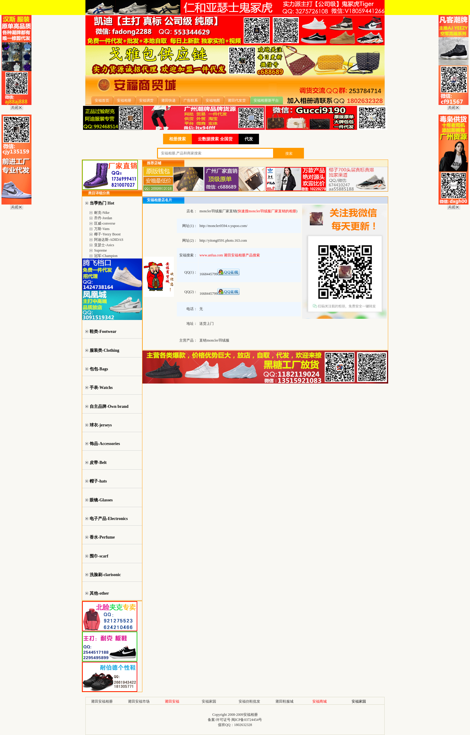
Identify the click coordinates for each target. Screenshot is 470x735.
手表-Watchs (101, 387)
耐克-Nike (101, 213)
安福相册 (250, 715)
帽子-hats (98, 481)
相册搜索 (177, 139)
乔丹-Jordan (103, 218)
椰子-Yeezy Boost (107, 234)
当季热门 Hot (102, 203)
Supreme (100, 250)
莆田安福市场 (139, 701)
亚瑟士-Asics (104, 245)
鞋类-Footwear (103, 331)
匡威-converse (104, 223)
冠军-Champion (106, 256)
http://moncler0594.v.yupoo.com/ (223, 226)
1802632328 (243, 725)
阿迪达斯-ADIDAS (108, 240)
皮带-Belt (98, 462)
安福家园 (209, 701)
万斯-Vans (101, 229)
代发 (249, 139)
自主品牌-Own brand (109, 406)
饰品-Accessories (105, 443)
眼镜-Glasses (101, 500)
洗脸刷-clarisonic (105, 574)
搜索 (289, 153)
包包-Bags (99, 369)
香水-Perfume (102, 537)
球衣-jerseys (101, 425)
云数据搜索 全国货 (215, 139)
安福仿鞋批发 (249, 701)
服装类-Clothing (104, 350)
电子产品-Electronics (109, 518)
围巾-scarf (99, 556)
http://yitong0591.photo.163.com (223, 240)
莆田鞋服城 (284, 701)
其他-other (99, 593)
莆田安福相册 (102, 701)
